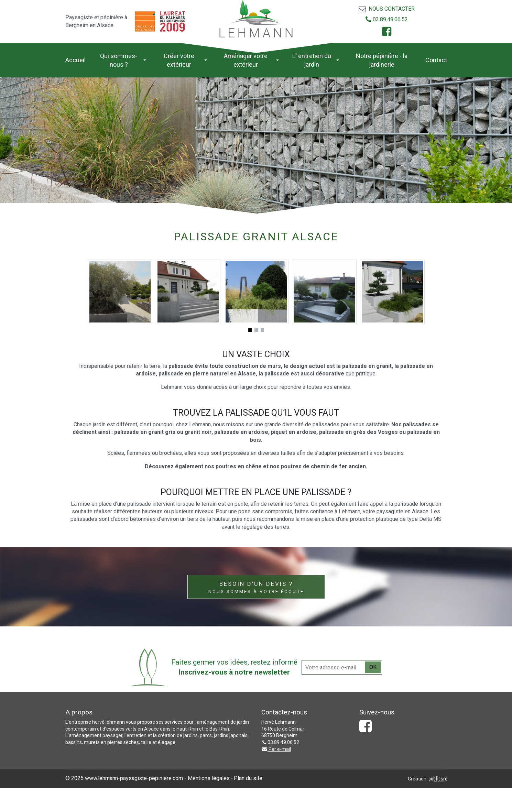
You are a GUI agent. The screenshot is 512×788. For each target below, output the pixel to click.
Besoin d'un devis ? (256, 587)
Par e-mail (276, 749)
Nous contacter (392, 9)
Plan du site (248, 778)
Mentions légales (209, 778)
